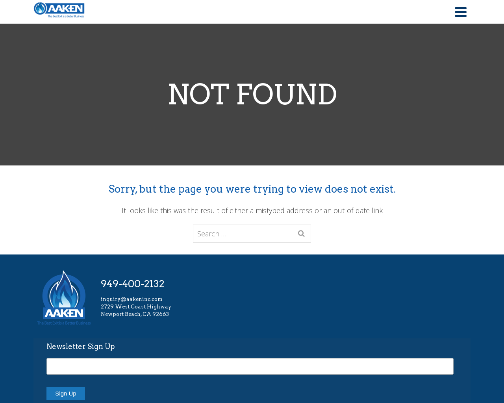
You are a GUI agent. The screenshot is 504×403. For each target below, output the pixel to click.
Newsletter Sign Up (80, 346)
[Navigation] (461, 12)
